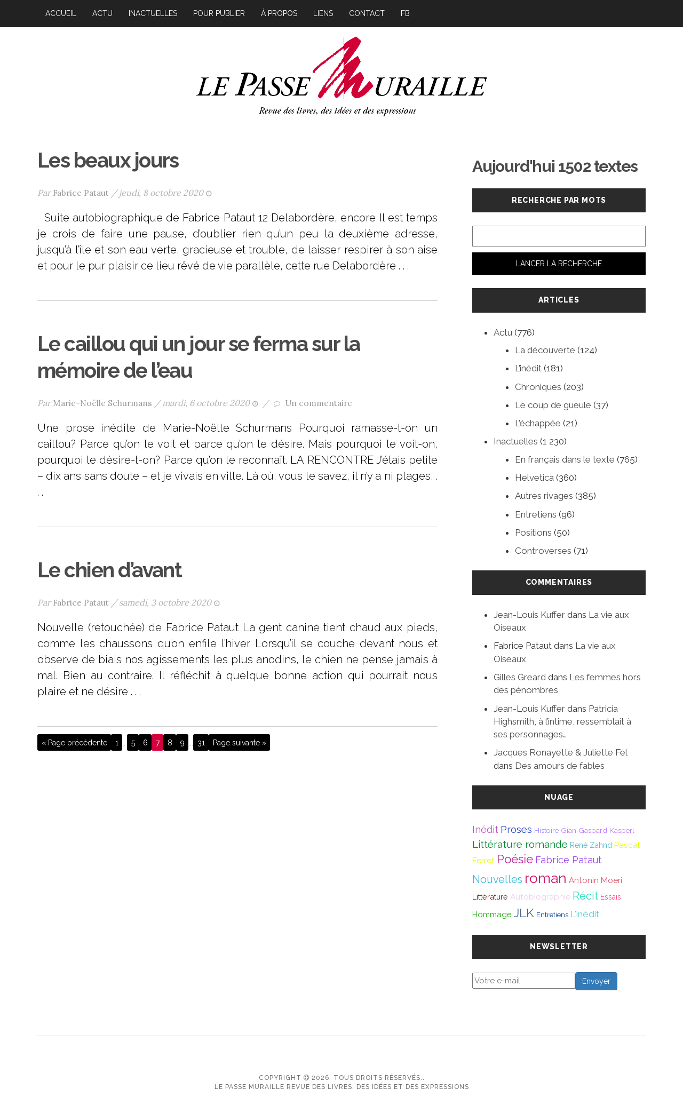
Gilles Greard (520, 677)
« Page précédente (74, 740)
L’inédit (528, 368)
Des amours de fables (560, 765)
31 (201, 740)
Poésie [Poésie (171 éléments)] (515, 859)
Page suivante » (239, 740)
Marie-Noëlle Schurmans (102, 401)
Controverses (543, 550)
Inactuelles (153, 13)
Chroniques (538, 386)
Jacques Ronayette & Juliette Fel (560, 752)
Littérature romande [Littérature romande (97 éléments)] (520, 844)
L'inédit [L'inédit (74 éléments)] (584, 914)
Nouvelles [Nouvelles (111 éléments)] (497, 879)
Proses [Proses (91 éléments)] (516, 829)
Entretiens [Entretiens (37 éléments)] (552, 914)
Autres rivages (544, 495)
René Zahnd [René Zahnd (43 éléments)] (591, 845)
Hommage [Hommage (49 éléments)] (491, 914)
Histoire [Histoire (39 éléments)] (546, 830)
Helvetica (534, 477)
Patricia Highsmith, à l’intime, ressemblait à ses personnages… (562, 721)
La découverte (545, 350)
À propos (279, 13)
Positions (533, 532)
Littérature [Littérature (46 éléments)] (490, 896)
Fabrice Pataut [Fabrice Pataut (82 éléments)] (568, 859)
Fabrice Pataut (81, 192)
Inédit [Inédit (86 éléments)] (485, 829)
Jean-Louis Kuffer (529, 614)
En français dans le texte (565, 459)
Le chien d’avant (113, 568)
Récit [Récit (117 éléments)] (585, 895)
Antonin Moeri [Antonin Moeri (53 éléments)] (595, 880)
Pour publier (219, 13)
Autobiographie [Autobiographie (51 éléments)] (540, 897)
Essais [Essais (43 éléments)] (610, 897)
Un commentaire (318, 401)
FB (405, 13)
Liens (323, 13)
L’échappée (538, 423)
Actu (102, 13)
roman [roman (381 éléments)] (546, 878)
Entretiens (536, 514)
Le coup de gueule (553, 405)
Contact (367, 13)
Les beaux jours (112, 160)
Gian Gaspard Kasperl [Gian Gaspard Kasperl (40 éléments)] (597, 830)
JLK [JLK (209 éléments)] (523, 912)
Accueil (60, 13)
